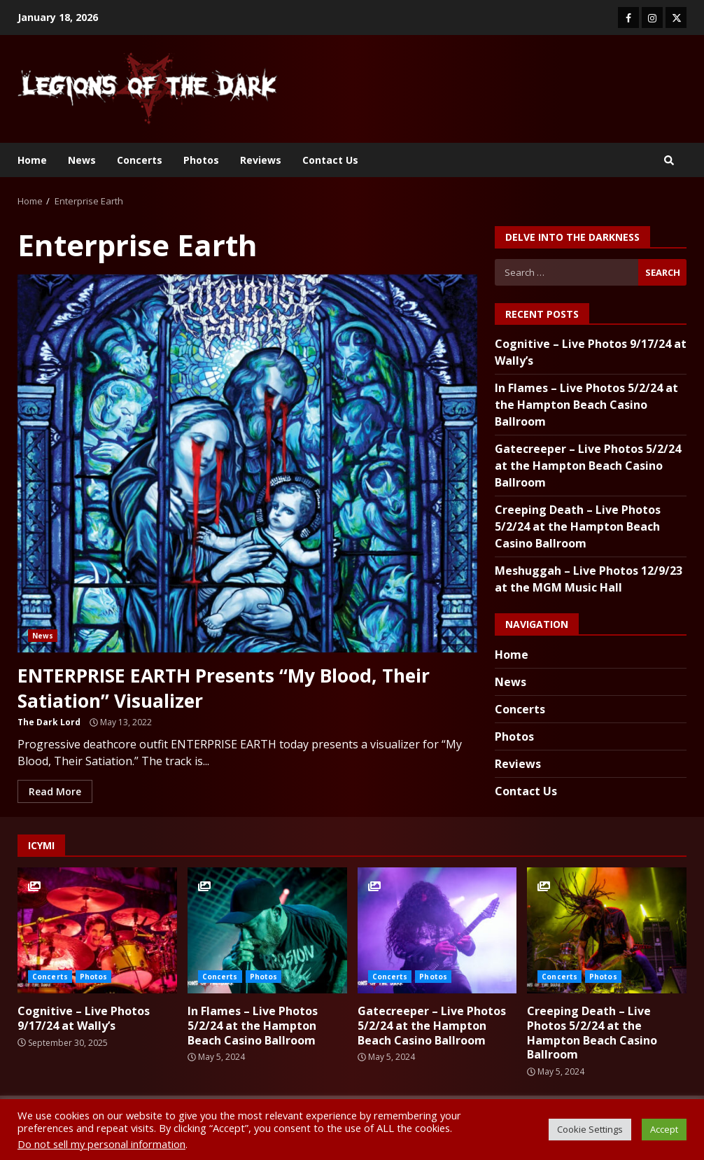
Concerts (139, 160)
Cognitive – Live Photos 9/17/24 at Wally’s (97, 930)
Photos (201, 160)
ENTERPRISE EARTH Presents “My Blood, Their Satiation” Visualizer (247, 463)
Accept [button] (664, 1129)
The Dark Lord (48, 722)
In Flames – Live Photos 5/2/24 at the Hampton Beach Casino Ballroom (586, 404)
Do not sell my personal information (101, 1144)
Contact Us (330, 160)
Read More (55, 791)
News (82, 160)
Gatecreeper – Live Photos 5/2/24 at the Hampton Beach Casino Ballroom (588, 465)
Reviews (260, 160)
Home (32, 160)
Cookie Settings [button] (590, 1129)
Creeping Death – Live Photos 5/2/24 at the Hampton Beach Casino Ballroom (578, 526)
